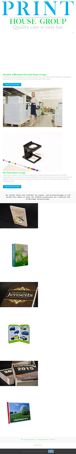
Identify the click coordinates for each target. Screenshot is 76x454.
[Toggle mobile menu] (73, 33)
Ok (51, 451)
